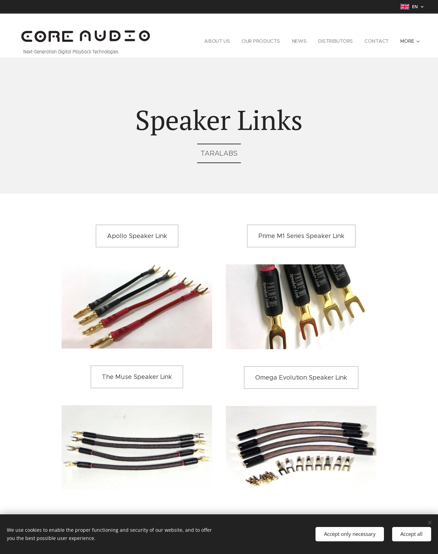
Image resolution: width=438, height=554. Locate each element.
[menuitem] (216, 41)
